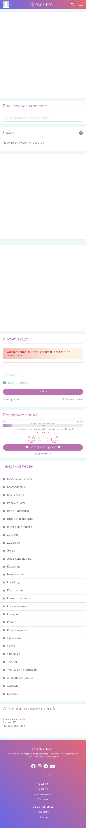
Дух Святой (12, 542)
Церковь (10, 694)
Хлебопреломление (18, 678)
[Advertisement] (43, 55)
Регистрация (11, 399)
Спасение (11, 654)
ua (42, 775)
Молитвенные (13, 574)
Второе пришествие (18, 519)
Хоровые (10, 685)
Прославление (14, 606)
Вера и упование (16, 511)
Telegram (43, 817)
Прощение (12, 614)
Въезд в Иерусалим (17, 527)
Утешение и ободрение (20, 670)
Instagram (43, 812)
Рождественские (15, 630)
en (49, 775)
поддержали (43, 453)
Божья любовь (14, 495)
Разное (9, 622)
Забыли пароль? (72, 399)
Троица (10, 662)
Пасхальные (13, 590)
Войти (43, 391)
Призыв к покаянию (17, 598)
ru (36, 775)
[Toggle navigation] (81, 4)
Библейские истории (18, 479)
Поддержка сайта (43, 794)
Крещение (11, 566)
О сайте (43, 789)
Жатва (9, 550)
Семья (9, 646)
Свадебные (12, 638)
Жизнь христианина (17, 558)
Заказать (43, 799)
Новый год (11, 582)
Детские (10, 534)
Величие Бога (14, 503)
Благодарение (14, 487)
